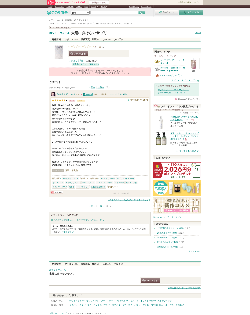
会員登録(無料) (184, 2)
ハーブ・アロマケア (105, 183)
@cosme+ (164, 68)
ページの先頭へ (184, 288)
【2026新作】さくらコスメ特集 (170, 228)
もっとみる (193, 251)
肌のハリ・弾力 (119, 305)
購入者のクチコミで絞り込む (85, 64)
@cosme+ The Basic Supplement (172, 69)
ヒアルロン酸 (131, 183)
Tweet (198, 32)
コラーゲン (119, 183)
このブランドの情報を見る (60, 27)
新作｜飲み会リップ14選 (167, 242)
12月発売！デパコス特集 (167, 247)
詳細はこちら (67, 232)
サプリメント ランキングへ (184, 80)
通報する (57, 192)
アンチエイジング (101, 305)
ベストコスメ (146, 7)
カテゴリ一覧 (134, 7)
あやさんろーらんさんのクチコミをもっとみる (128, 200)
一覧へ (101, 87)
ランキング (59, 7)
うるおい (73, 305)
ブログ (79, 7)
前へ (93, 87)
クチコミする (78, 53)
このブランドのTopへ (63, 220)
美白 (89, 305)
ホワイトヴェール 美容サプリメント (157, 301)
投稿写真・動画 (90, 39)
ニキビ (82, 305)
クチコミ (71, 39)
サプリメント (58, 183)
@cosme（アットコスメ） (95, 313)
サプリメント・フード (126, 178)
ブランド (70, 7)
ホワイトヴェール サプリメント (124, 301)
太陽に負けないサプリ (89, 33)
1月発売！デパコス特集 (167, 237)
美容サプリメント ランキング (171, 93)
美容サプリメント (73, 183)
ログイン (198, 2)
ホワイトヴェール (59, 33)
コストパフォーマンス (138, 305)
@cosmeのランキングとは (189, 99)
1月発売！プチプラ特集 (167, 233)
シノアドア (165, 60)
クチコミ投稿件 (118, 94)
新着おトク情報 (99, 2)
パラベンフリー (83, 187)
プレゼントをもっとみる (186, 151)
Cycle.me (164, 75)
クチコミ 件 (75, 61)
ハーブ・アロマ (88, 183)
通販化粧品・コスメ (70, 178)
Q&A (86, 7)
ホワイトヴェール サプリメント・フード (88, 301)
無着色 (71, 187)
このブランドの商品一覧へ (91, 220)
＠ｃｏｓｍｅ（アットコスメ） (167, 217)
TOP (50, 7)
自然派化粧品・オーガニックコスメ (167, 305)
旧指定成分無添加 (98, 187)
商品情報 (56, 39)
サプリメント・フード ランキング (173, 89)
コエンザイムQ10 (60, 187)
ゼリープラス (176, 75)
